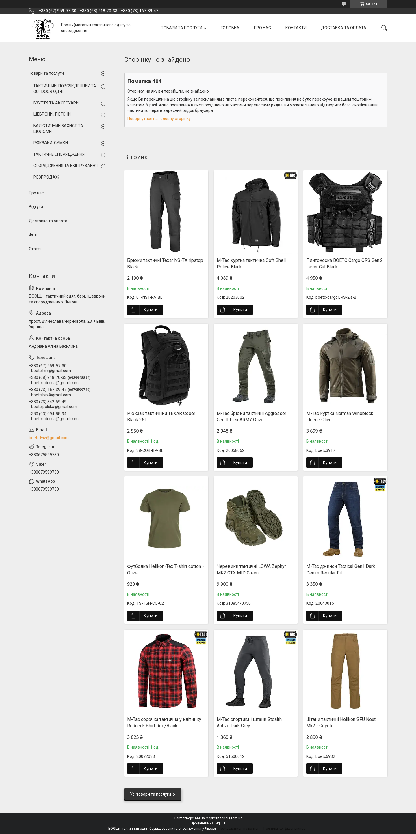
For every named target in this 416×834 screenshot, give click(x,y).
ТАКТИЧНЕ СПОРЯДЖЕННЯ (59, 154)
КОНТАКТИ (296, 27)
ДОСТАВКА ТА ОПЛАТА (343, 27)
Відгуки (36, 206)
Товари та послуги (46, 73)
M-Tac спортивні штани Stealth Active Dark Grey (249, 722)
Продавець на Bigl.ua (208, 823)
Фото (34, 234)
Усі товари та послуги (150, 794)
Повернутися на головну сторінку (159, 118)
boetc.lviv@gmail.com (49, 437)
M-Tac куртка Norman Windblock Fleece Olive (339, 416)
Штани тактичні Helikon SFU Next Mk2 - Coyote (341, 722)
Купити (150, 309)
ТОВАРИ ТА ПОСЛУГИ (181, 27)
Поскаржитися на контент (239, 829)
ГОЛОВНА (230, 27)
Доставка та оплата (48, 221)
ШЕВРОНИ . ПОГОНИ (52, 114)
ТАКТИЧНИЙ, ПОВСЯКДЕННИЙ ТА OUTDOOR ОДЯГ (64, 89)
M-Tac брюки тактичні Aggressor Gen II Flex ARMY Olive (251, 416)
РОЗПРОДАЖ (46, 177)
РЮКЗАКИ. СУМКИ (50, 142)
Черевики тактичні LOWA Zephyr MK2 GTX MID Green (251, 569)
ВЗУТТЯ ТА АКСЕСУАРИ (56, 103)
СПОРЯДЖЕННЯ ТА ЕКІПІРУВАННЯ (65, 165)
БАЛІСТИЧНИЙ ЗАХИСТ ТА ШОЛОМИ (58, 128)
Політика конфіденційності (285, 829)
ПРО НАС (262, 27)
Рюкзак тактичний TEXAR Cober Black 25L (161, 416)
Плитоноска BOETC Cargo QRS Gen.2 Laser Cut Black (344, 263)
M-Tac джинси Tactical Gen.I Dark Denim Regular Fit (340, 569)
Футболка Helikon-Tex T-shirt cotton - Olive (165, 569)
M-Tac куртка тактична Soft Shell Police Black (251, 263)
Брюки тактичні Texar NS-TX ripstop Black (165, 263)
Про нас (36, 193)
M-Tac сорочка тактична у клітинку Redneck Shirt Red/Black (164, 722)
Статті (35, 249)
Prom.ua (235, 818)
